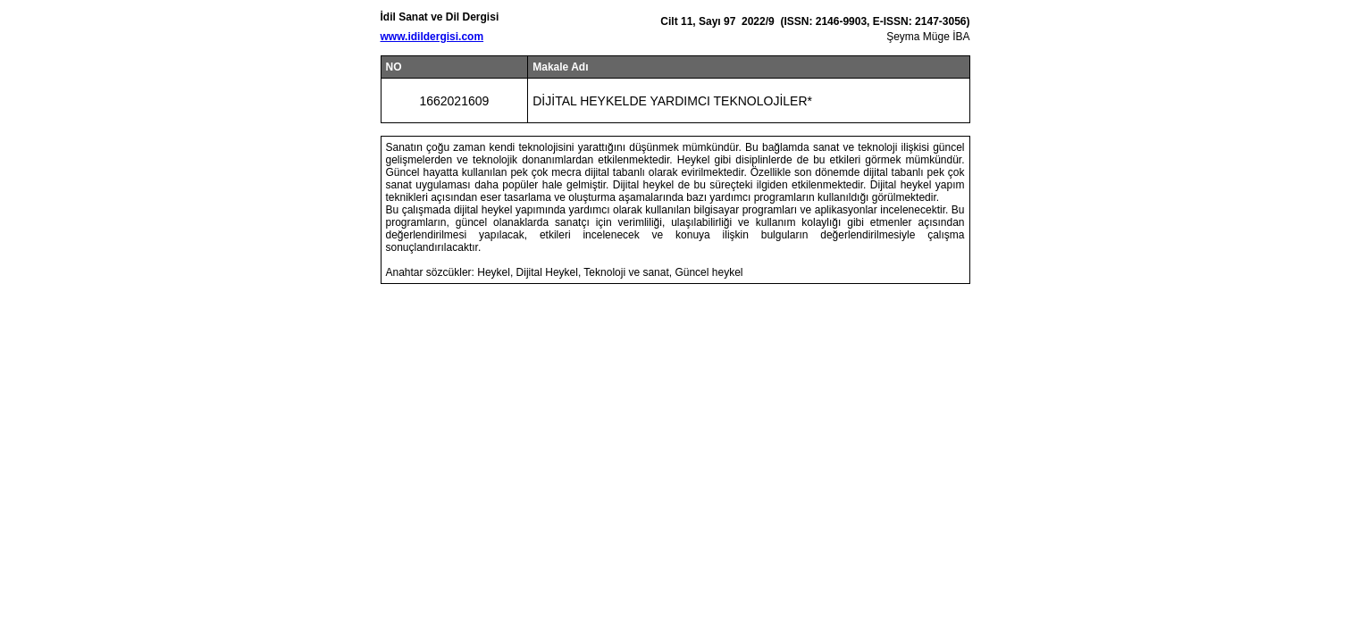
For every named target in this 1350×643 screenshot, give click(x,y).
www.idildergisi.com (432, 36)
